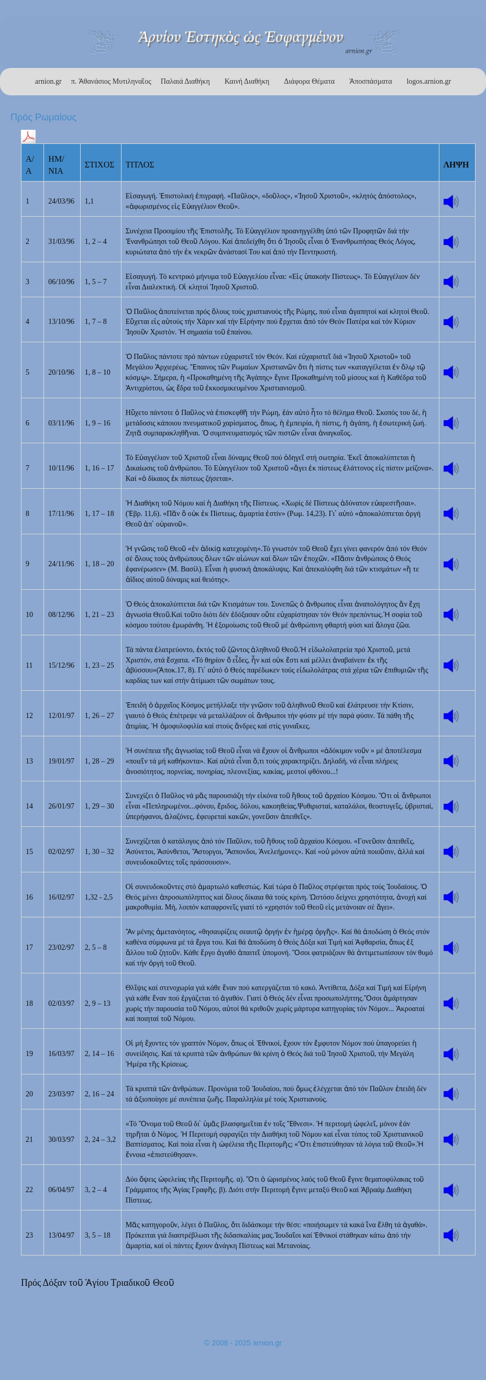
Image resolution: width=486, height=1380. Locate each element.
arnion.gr (48, 81)
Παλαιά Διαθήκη (185, 81)
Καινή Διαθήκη (247, 81)
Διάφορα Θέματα (309, 81)
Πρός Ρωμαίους (43, 117)
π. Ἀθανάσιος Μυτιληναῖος (111, 81)
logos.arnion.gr (428, 81)
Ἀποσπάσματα (370, 81)
